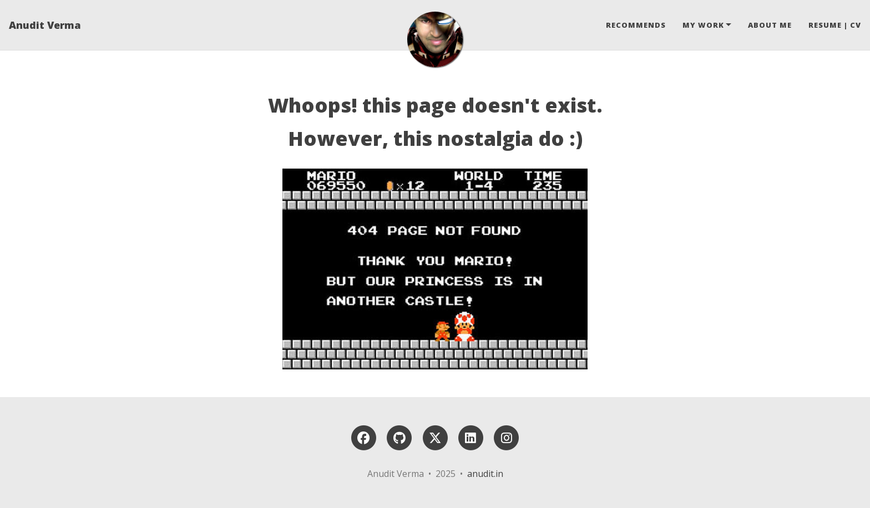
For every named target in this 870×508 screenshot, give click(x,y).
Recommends (636, 25)
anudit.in (485, 474)
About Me (770, 25)
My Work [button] (703, 25)
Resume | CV (834, 25)
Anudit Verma (45, 25)
